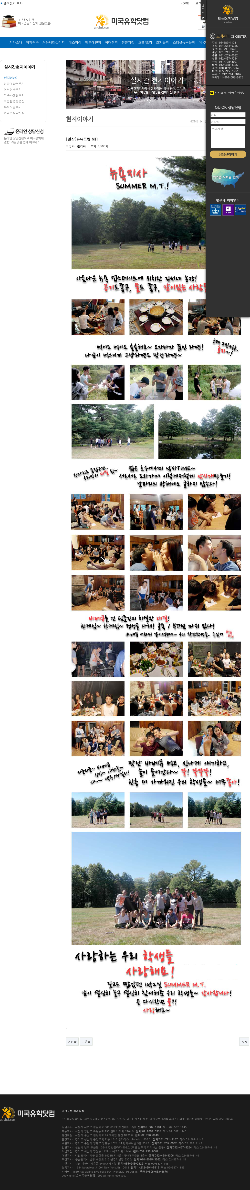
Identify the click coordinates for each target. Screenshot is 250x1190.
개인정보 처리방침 (73, 1111)
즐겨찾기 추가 (11, 3)
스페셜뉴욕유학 (184, 42)
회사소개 (15, 42)
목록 (244, 1041)
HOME (184, 3)
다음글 (86, 1041)
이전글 (72, 1041)
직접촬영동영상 (14, 101)
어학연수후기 (12, 89)
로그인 (199, 3)
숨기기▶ (203, 11)
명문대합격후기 (14, 83)
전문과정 (128, 42)
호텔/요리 (145, 42)
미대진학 (111, 42)
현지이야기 (11, 78)
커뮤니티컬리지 (53, 42)
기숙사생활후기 (14, 95)
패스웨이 (75, 42)
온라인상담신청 (14, 113)
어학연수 (32, 42)
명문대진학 (93, 42)
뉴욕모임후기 (12, 107)
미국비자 (205, 42)
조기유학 (162, 42)
